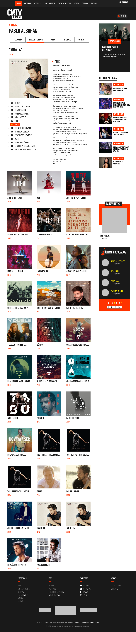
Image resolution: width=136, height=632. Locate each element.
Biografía (17, 39)
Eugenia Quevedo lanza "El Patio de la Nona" (121, 89)
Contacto (114, 589)
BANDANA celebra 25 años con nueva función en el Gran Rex (121, 149)
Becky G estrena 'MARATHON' (118, 163)
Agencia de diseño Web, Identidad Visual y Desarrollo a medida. (68, 626)
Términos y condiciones (81, 623)
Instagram (85, 589)
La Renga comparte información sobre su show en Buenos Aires (121, 105)
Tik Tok (84, 595)
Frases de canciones (56, 592)
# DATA (51, 586)
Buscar (122, 16)
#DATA (76, 3)
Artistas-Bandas (24, 589)
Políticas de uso (94, 623)
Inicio (18, 3)
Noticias (37, 3)
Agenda (85, 3)
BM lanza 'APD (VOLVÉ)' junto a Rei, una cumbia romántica (120, 120)
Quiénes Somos (116, 586)
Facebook (85, 592)
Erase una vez (54, 595)
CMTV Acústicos (64, 3)
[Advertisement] (115, 184)
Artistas (27, 3)
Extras (94, 3)
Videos (53, 39)
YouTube (84, 586)
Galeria (67, 39)
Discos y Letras (35, 40)
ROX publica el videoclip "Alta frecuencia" (120, 133)
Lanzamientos (49, 3)
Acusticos (52, 589)
